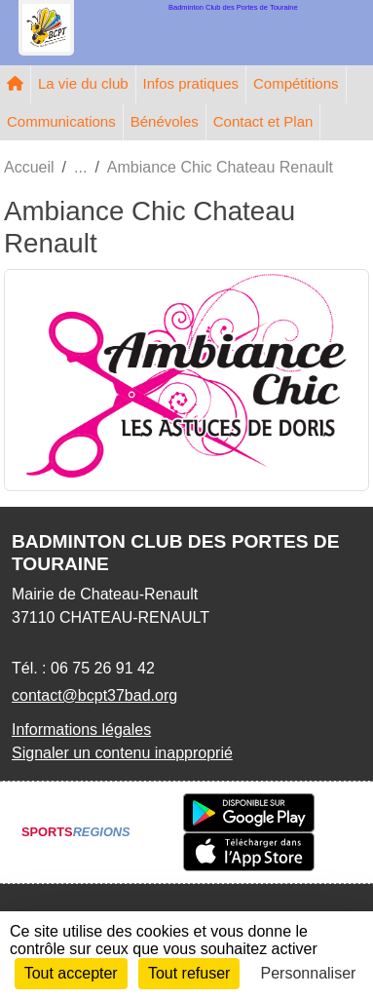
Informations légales (81, 729)
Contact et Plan (263, 121)
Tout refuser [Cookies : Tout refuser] (189, 973)
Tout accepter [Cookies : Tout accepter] (71, 973)
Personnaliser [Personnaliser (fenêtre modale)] (308, 973)
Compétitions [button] (296, 83)
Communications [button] (61, 121)
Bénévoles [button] (165, 121)
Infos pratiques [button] (191, 83)
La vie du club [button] (83, 83)
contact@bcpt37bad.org (94, 695)
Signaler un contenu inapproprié (122, 753)
